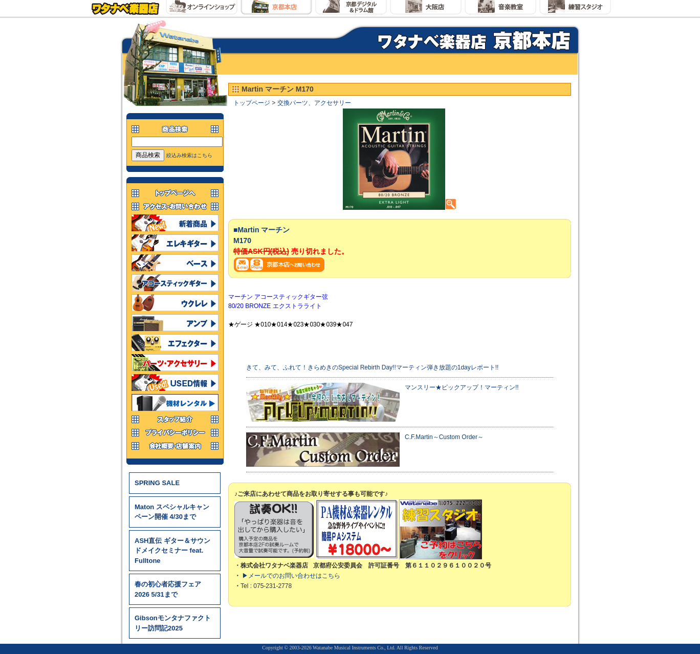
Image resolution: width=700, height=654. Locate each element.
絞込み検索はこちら (189, 155)
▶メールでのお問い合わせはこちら (291, 575)
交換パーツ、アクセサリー (314, 102)
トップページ (251, 102)
